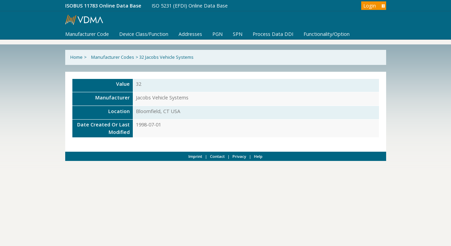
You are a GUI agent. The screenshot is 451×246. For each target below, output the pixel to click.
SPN (237, 34)
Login (369, 5)
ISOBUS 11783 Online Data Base (103, 5)
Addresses (190, 34)
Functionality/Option (327, 34)
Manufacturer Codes (112, 57)
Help (258, 156)
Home (76, 57)
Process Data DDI (273, 34)
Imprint (195, 156)
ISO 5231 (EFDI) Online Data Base (190, 5)
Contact (217, 156)
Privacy (239, 156)
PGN (217, 34)
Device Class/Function (143, 34)
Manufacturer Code (87, 34)
